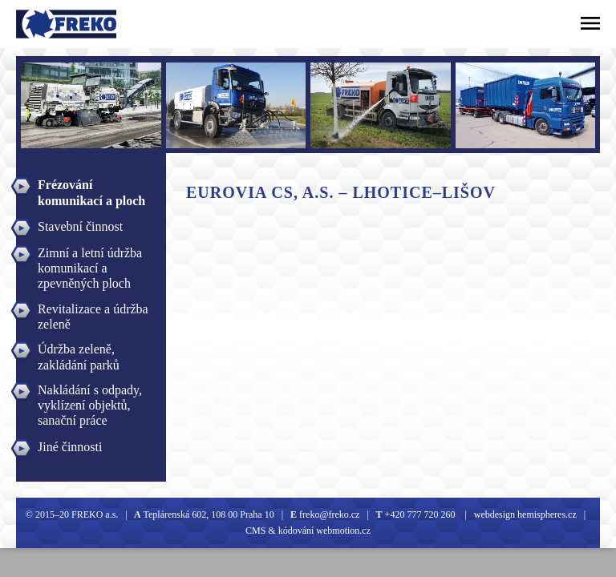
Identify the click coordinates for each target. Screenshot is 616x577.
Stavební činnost (80, 226)
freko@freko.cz (328, 514)
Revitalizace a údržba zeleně (93, 311)
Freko (37, 24)
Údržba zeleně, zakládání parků (79, 351)
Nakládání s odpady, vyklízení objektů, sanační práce (90, 392)
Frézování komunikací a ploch (91, 187)
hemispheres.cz (546, 514)
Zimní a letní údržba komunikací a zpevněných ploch (90, 255)
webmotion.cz (343, 530)
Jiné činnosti (70, 447)
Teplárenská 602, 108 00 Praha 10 (209, 514)
